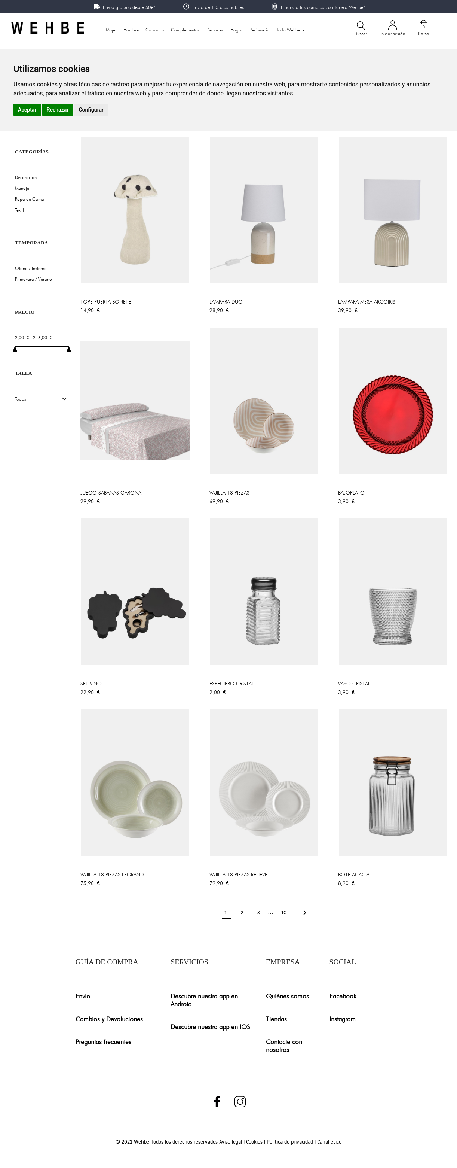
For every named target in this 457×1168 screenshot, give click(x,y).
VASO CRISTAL (354, 684)
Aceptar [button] (27, 110)
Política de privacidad (291, 1141)
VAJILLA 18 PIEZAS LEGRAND (112, 874)
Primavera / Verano (33, 279)
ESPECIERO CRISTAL (231, 684)
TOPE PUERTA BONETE (105, 302)
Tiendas (276, 1019)
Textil (19, 210)
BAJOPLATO (351, 493)
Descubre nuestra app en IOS (210, 1027)
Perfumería (259, 30)
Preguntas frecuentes (103, 1042)
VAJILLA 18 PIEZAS (229, 493)
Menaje (22, 188)
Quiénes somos (287, 996)
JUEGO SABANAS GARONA (110, 493)
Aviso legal (231, 1141)
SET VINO (91, 684)
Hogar (236, 30)
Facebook (342, 996)
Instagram (342, 1019)
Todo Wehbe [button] (288, 30)
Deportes (215, 30)
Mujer (111, 30)
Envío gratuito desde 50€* (129, 7)
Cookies (255, 1141)
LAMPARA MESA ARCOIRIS (366, 302)
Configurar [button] (91, 110)
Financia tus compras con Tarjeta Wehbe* (323, 7)
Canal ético (329, 1141)
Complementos (185, 30)
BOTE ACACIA (353, 874)
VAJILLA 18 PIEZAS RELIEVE (238, 874)
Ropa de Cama (29, 199)
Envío (83, 996)
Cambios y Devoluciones (109, 1019)
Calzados (154, 30)
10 (284, 912)
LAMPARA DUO (226, 302)
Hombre (131, 30)
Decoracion (26, 177)
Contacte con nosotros (284, 1045)
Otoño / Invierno (31, 268)
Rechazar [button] (58, 110)
